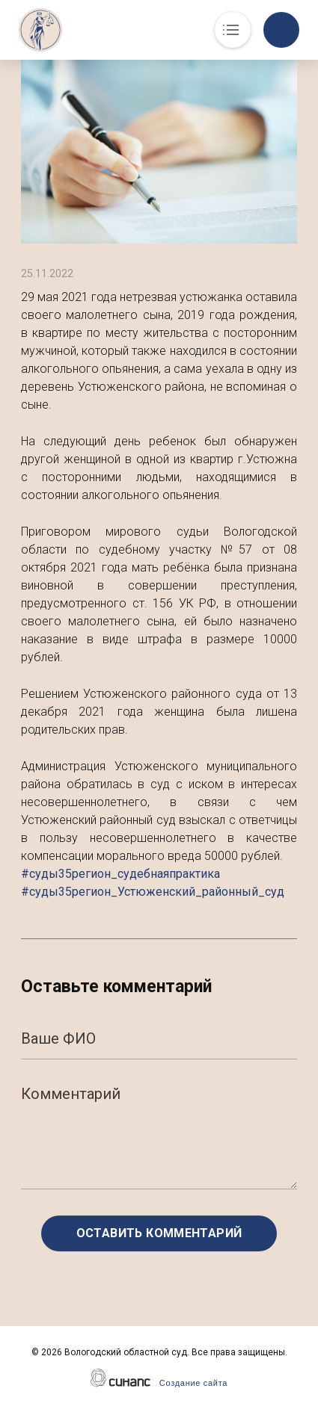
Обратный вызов (281, 30)
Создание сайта (193, 1382)
